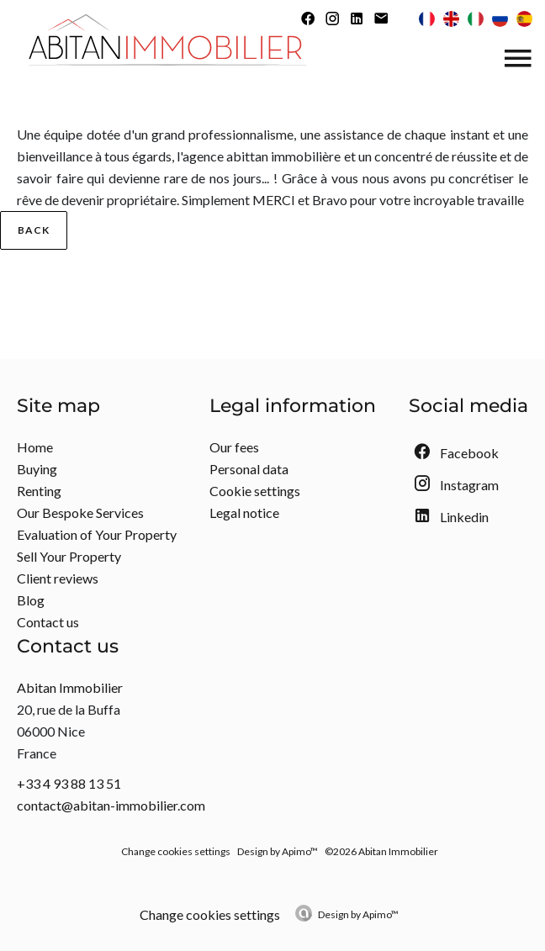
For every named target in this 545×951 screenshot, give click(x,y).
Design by (358, 914)
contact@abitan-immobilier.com (111, 805)
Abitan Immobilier (70, 687)
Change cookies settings (175, 851)
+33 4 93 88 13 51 (69, 783)
